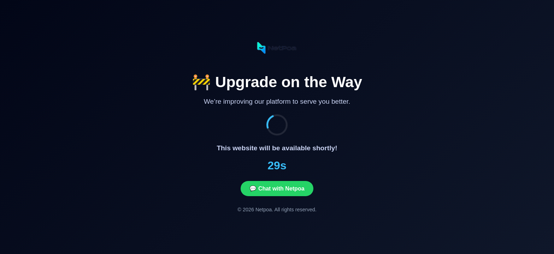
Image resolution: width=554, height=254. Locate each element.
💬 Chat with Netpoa (276, 189)
